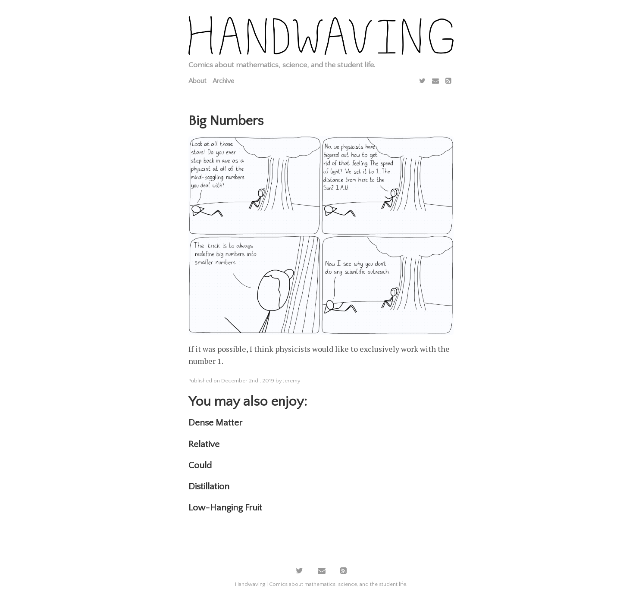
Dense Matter (215, 423)
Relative (203, 444)
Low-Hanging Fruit (225, 508)
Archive (223, 81)
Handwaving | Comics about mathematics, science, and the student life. (321, 584)
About (197, 81)
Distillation (208, 486)
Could (200, 465)
